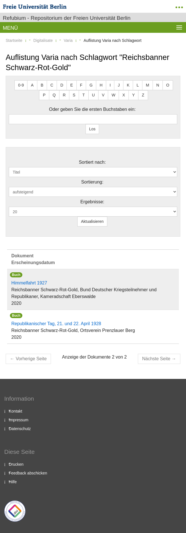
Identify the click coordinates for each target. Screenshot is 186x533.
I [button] (110, 85)
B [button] (42, 85)
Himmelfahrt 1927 (29, 282)
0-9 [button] (21, 85)
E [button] (71, 85)
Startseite (14, 40)
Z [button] (143, 95)
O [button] (167, 85)
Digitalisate (43, 40)
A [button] (32, 85)
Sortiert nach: (92, 162)
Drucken (16, 464)
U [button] (93, 95)
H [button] (101, 85)
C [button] (51, 85)
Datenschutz (20, 428)
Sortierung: (92, 182)
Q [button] (54, 95)
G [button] (91, 85)
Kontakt (15, 411)
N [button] (157, 85)
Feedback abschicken (28, 473)
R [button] (64, 95)
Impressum (18, 420)
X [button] (123, 95)
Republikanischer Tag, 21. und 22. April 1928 (56, 323)
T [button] (83, 95)
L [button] (137, 85)
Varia (68, 40)
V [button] (103, 95)
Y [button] (133, 95)
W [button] (113, 95)
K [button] (128, 85)
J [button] (119, 85)
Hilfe (13, 482)
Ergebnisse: (92, 201)
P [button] (44, 95)
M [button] (147, 85)
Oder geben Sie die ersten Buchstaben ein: (92, 109)
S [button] (74, 95)
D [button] (61, 85)
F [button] (81, 85)
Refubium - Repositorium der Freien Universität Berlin (67, 18)
